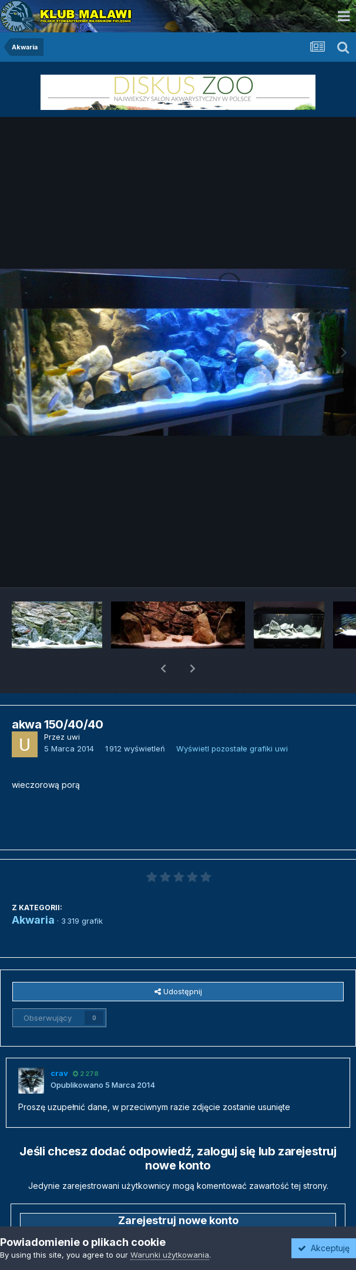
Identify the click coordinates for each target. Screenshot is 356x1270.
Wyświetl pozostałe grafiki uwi (232, 718)
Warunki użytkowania (169, 1254)
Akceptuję (324, 1248)
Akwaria (33, 889)
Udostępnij (178, 961)
